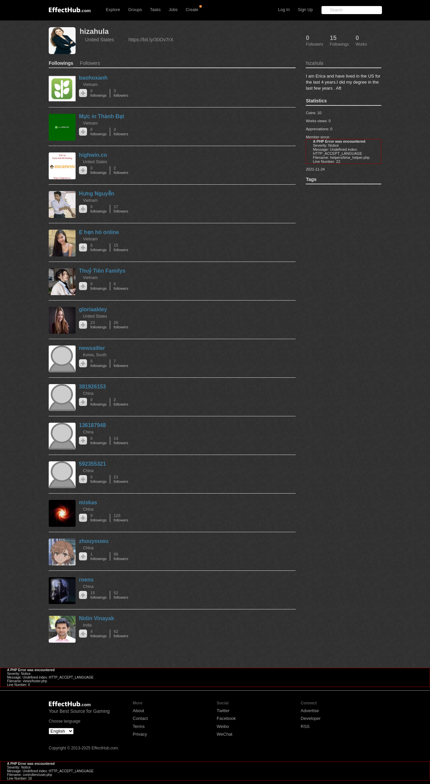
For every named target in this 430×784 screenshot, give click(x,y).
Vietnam (90, 84)
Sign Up (305, 9)
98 (121, 556)
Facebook (226, 718)
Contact (140, 718)
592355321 (92, 464)
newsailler (92, 348)
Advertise (310, 710)
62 (121, 634)
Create (192, 9)
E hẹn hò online (99, 232)
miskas (88, 502)
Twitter (223, 710)
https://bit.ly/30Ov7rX (150, 39)
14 (121, 440)
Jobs (173, 9)
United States (99, 39)
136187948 (92, 425)
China (88, 393)
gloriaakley (93, 309)
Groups (135, 9)
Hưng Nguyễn (96, 193)
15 (121, 247)
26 (121, 325)
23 (98, 325)
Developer (310, 718)
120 (121, 518)
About (138, 710)
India (87, 625)
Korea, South (94, 355)
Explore (113, 9)
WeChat (224, 734)
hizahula (94, 31)
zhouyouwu (94, 541)
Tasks (155, 9)
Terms (138, 726)
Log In (284, 9)
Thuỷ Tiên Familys (102, 271)
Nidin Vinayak (96, 618)
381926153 (92, 386)
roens (86, 580)
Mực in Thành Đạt (101, 116)
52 (121, 595)
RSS (305, 726)
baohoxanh (93, 78)
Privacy (140, 734)
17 (121, 209)
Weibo (223, 726)
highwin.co (93, 155)
